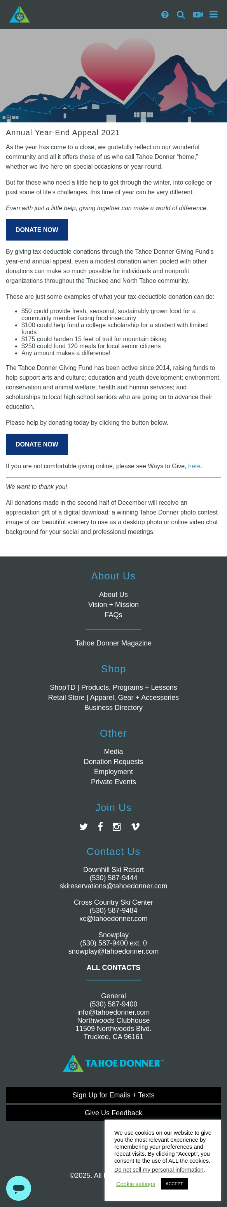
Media (113, 751)
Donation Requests (113, 762)
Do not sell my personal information (159, 1170)
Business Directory (113, 708)
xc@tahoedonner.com (113, 919)
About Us (113, 594)
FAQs (113, 615)
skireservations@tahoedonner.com (113, 886)
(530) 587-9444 (113, 878)
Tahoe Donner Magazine (113, 643)
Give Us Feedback (113, 1113)
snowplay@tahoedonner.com (113, 951)
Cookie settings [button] (135, 1184)
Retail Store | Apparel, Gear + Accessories (113, 697)
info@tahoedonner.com (113, 1012)
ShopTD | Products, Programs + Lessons (113, 687)
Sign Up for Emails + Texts (113, 1095)
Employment (113, 772)
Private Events (113, 782)
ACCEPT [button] (174, 1183)
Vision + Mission (113, 605)
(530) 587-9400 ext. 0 (113, 943)
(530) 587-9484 (113, 910)
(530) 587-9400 (113, 1004)
